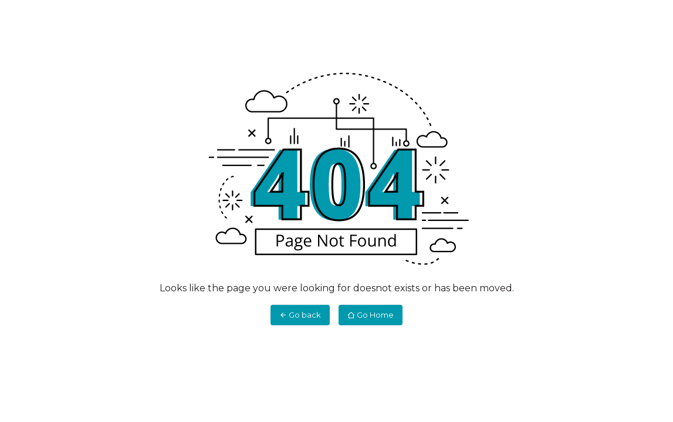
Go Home (370, 314)
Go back (300, 314)
